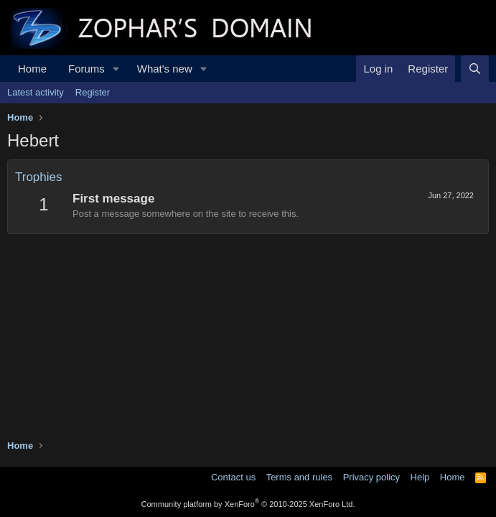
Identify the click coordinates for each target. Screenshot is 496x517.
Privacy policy (371, 477)
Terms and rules (299, 477)
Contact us (233, 477)
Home (32, 68)
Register (92, 92)
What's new (164, 68)
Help (420, 477)
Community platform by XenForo (248, 504)
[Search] (475, 68)
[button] (116, 68)
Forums (86, 68)
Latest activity (35, 92)
